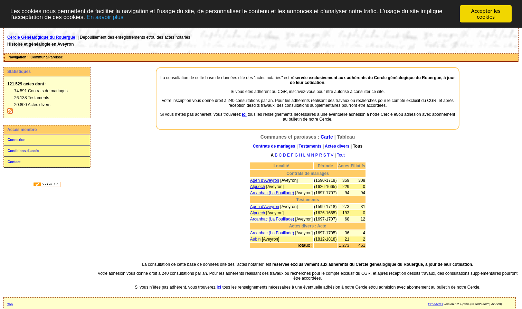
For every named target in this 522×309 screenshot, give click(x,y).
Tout (341, 155)
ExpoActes (435, 304)
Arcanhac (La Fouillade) (272, 192)
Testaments (310, 146)
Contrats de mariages (274, 146)
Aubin (255, 239)
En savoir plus (105, 16)
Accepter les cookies (485, 13)
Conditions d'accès (23, 151)
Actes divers (337, 146)
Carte (327, 137)
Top (10, 304)
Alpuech (257, 186)
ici (244, 114)
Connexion (17, 140)
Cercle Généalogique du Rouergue (41, 37)
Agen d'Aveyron (264, 180)
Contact (14, 162)
